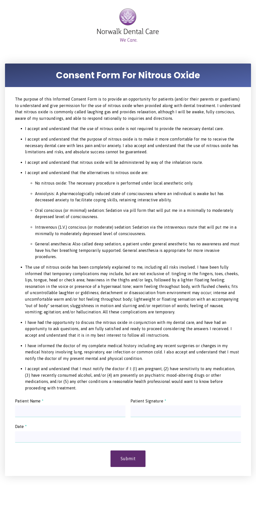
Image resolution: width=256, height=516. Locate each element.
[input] (70, 411)
